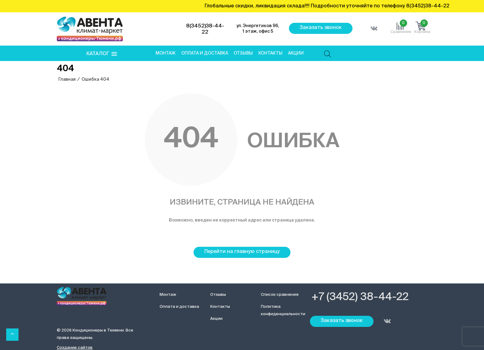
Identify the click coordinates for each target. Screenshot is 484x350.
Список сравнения (279, 295)
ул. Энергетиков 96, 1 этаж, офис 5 (257, 29)
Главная (67, 79)
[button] (101, 54)
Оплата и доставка (204, 53)
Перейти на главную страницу (242, 251)
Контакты (270, 53)
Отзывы (243, 53)
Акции (296, 53)
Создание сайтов (75, 348)
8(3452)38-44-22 (205, 29)
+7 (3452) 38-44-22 (360, 297)
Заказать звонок (321, 27)
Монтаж (166, 53)
